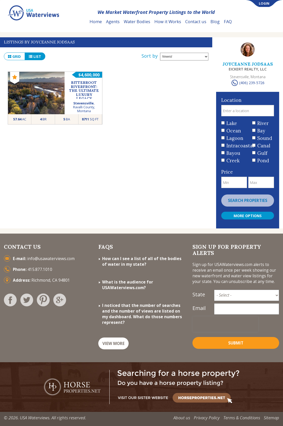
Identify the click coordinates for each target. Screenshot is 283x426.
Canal (263, 146)
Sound (263, 138)
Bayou (233, 153)
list (35, 56)
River (263, 123)
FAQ (228, 21)
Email (199, 308)
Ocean (233, 131)
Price (227, 172)
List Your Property (258, 21)
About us (181, 418)
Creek (233, 161)
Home (96, 21)
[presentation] (225, 324)
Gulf (262, 153)
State (198, 294)
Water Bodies (137, 21)
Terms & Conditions (241, 418)
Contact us (195, 21)
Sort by (150, 56)
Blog (215, 21)
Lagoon (234, 138)
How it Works (167, 21)
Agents (113, 21)
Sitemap (271, 418)
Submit (235, 343)
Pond (263, 161)
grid (14, 56)
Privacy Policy (207, 418)
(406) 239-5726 (251, 82)
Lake (231, 123)
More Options (248, 215)
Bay (261, 131)
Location (231, 100)
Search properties (247, 200)
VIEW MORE (113, 343)
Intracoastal (237, 146)
